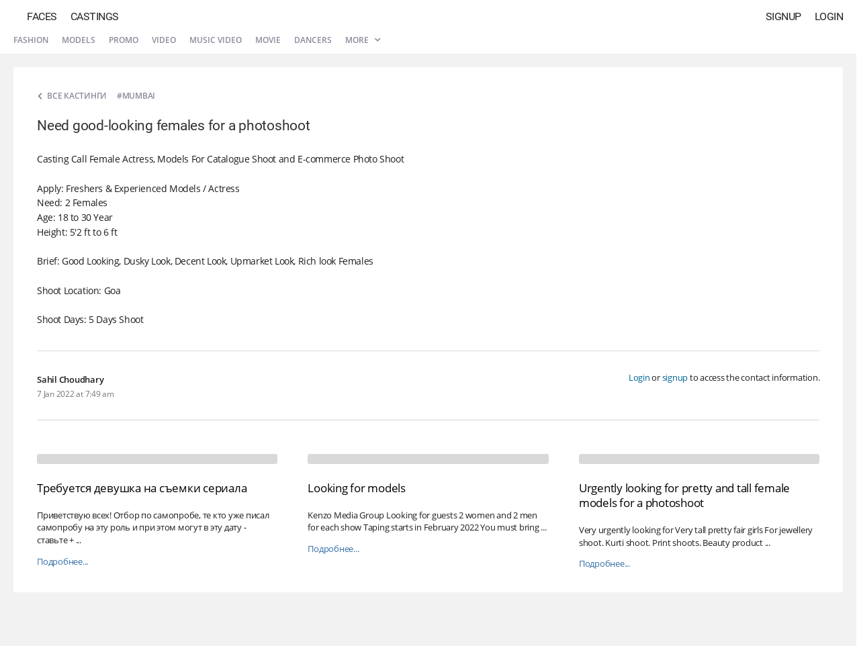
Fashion (30, 40)
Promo (123, 40)
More (362, 40)
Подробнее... (62, 562)
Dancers (313, 40)
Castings (95, 16)
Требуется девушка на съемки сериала (141, 488)
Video (164, 40)
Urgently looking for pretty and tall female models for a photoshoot (684, 495)
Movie (268, 40)
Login (829, 16)
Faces (42, 16)
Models (78, 40)
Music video (215, 40)
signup (675, 377)
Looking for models (357, 488)
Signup (783, 16)
